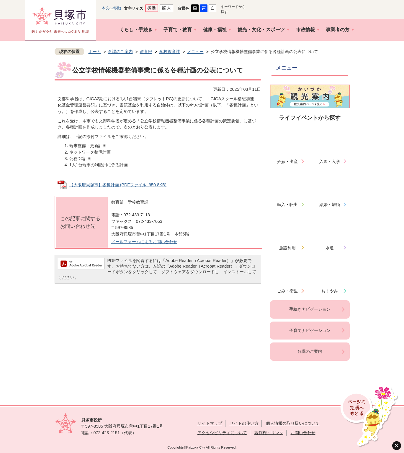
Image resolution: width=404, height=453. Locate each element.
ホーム (95, 51)
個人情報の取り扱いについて (293, 423)
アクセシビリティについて (222, 432)
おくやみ (329, 291)
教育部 (146, 51)
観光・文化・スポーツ (261, 29)
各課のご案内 (120, 51)
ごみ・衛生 (287, 291)
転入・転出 (287, 204)
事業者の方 (337, 29)
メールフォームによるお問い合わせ (144, 241)
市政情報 (305, 29)
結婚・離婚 (329, 204)
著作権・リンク (268, 432)
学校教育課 (169, 51)
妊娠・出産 (287, 161)
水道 (330, 248)
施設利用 (287, 248)
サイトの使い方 (244, 423)
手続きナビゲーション (310, 309)
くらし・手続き (136, 29)
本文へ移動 (111, 8)
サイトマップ (209, 423)
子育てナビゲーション (310, 330)
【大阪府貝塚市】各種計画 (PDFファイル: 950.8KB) (118, 184)
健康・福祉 (215, 29)
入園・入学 (329, 161)
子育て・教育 (177, 29)
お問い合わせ (303, 432)
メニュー (195, 51)
